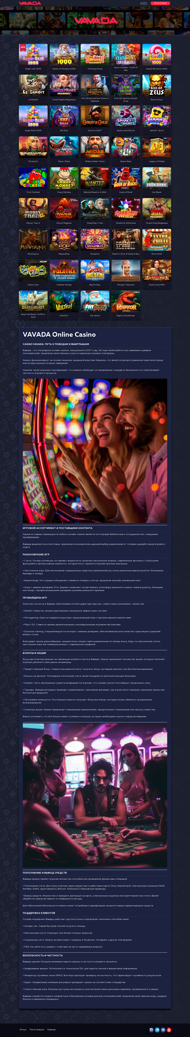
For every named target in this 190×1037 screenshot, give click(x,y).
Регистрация (37, 1030)
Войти (143, 3)
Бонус (23, 1030)
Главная (51, 1030)
